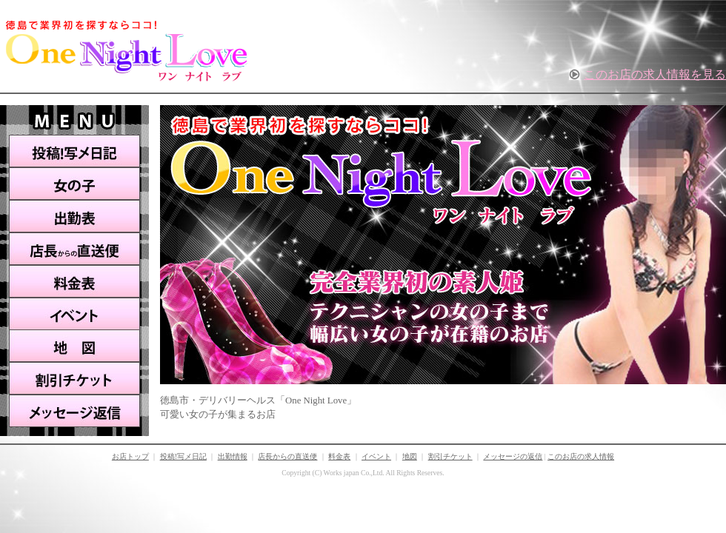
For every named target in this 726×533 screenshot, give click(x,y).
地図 (74, 345)
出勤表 (74, 216)
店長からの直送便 (74, 248)
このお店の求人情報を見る (655, 74)
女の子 (74, 183)
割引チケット (74, 378)
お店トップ (130, 456)
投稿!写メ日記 (74, 151)
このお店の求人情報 (580, 456)
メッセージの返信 (512, 456)
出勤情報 (232, 456)
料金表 (74, 281)
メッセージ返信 (74, 411)
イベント (74, 313)
